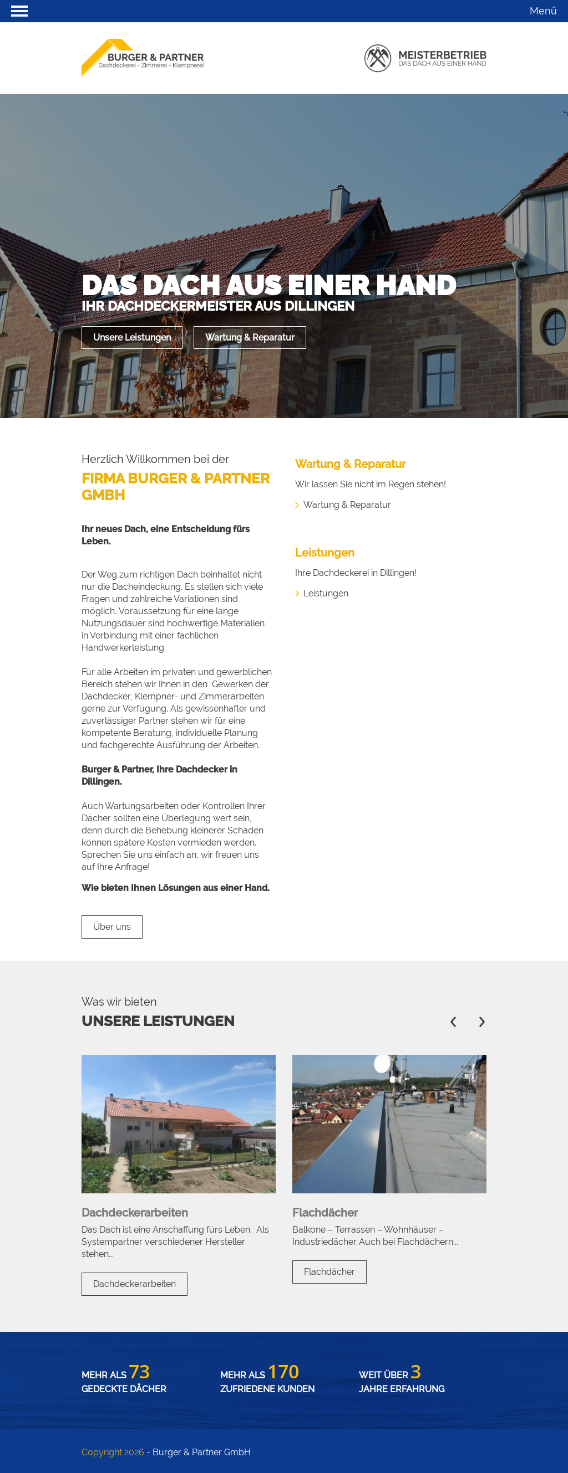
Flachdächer (329, 1271)
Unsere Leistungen (132, 337)
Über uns (112, 926)
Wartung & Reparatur (250, 337)
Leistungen (325, 593)
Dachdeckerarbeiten (134, 1284)
